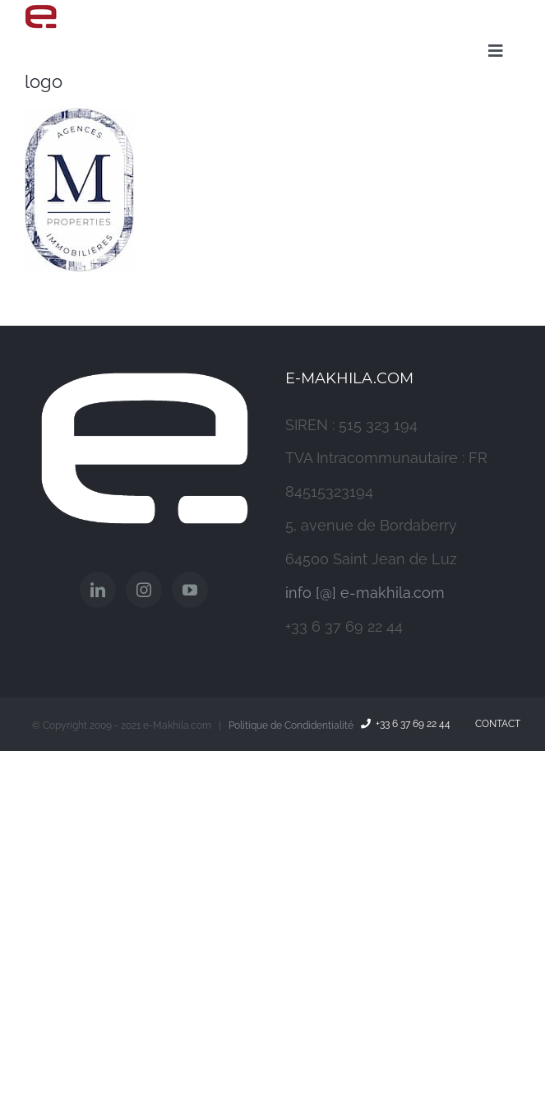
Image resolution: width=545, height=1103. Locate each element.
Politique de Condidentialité (291, 725)
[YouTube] (190, 590)
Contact (495, 724)
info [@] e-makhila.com (365, 592)
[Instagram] (144, 590)
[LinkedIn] (98, 590)
